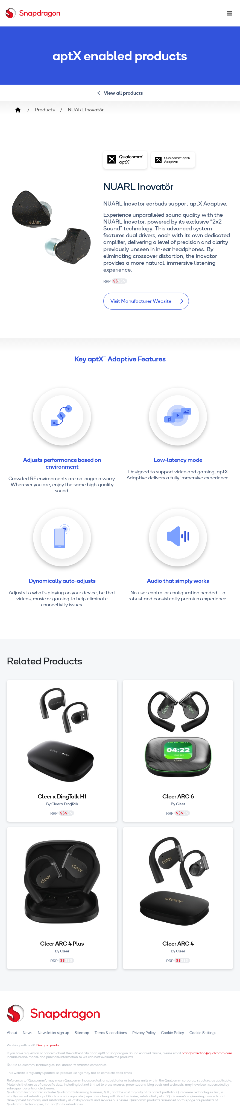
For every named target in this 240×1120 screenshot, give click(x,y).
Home (18, 110)
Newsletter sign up (53, 1032)
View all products (120, 93)
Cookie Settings (202, 1032)
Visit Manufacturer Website (146, 301)
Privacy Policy (144, 1032)
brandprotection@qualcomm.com (207, 1053)
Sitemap (82, 1032)
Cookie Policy (172, 1032)
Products (45, 110)
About (12, 1032)
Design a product (49, 1045)
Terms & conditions (111, 1032)
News (27, 1032)
